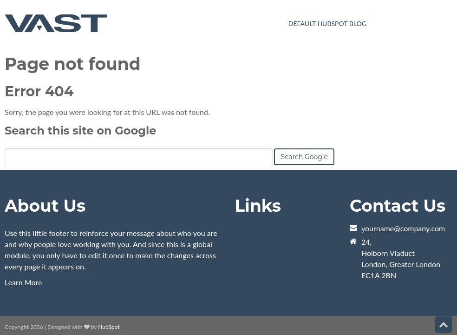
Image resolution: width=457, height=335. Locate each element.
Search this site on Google (80, 84)
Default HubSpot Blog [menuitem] (327, 23)
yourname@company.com (403, 181)
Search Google (304, 110)
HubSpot (108, 280)
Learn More (23, 235)
